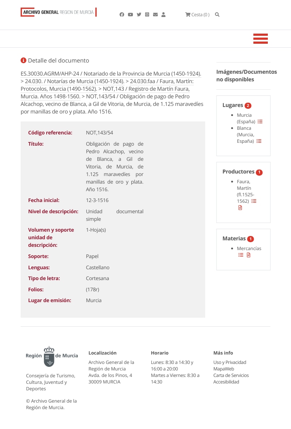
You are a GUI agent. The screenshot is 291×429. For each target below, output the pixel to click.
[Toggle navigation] (269, 38)
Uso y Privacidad (230, 362)
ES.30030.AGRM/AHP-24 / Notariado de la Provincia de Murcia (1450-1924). (111, 73)
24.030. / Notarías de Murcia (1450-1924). (75, 81)
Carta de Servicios (231, 375)
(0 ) (197, 14)
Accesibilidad (226, 381)
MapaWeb (224, 368)
